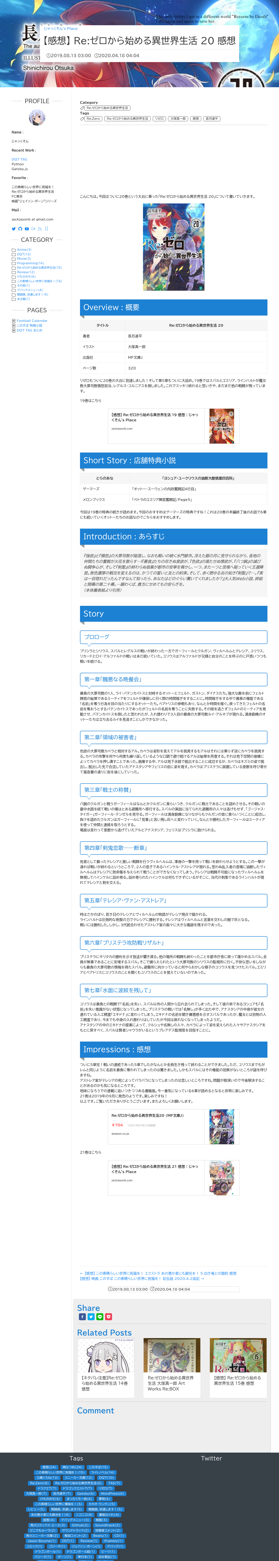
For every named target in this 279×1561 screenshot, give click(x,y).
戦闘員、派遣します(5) (66, 1509)
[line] (99, 1316)
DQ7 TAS (19, 159)
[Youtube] (28, 228)
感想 (196, 118)
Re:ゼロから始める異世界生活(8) (78, 1483)
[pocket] (108, 1316)
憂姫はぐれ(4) (109, 1514)
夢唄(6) (104, 1498)
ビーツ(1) (108, 1551)
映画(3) (101, 1520)
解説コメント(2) (76, 1535)
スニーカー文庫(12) (79, 1477)
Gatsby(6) (86, 1493)
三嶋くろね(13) (47, 1477)
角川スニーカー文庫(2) (42, 1535)
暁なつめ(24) (72, 1467)
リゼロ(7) (105, 1488)
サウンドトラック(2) (75, 1530)
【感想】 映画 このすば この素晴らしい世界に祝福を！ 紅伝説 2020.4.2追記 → (142, 1278)
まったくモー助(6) (79, 1498)
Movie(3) (24, 258)
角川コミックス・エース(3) (48, 1525)
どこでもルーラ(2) (43, 1530)
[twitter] (91, 1316)
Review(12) (26, 272)
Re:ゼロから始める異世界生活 (107, 107)
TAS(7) (114, 1483)
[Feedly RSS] (47, 228)
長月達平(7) (62, 1493)
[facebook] (82, 1316)
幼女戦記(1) (107, 1556)
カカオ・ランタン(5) (102, 1504)
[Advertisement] (172, 159)
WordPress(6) (112, 1493)
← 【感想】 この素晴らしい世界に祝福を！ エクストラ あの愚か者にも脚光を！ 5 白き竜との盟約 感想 (158, 1273)
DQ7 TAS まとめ (29, 330)
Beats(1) (100, 1535)
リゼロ (159, 118)
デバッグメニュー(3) (75, 1520)
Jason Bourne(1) (42, 1540)
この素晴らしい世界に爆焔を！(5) (58, 1504)
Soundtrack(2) (107, 1525)
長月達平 (212, 118)
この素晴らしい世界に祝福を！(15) (60, 1472)
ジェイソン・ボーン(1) (86, 1546)
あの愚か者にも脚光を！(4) (50, 1514)
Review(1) (88, 1540)
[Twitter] (15, 228)
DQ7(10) (106, 1477)
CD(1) (119, 1535)
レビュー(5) (36, 1509)
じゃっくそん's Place (61, 28)
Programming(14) (30, 263)
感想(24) (49, 1467)
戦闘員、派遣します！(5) (105, 1509)
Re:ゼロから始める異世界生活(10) (39, 267)
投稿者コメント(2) (108, 1530)
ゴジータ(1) (57, 1546)
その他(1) (23, 285)
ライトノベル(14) (103, 1472)
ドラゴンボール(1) (47, 1551)
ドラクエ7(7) (47, 1488)
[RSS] (41, 228)
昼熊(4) (48, 1520)
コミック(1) (34, 1546)
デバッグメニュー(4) (30, 290)
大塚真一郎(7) (36, 1493)
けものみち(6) (26, 276)
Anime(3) (24, 249)
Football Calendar (32, 320)
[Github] (21, 228)
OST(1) (68, 1540)
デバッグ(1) (115, 1546)
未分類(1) (23, 299)
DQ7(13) (24, 254)
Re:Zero (93, 118)
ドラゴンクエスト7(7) (77, 1488)
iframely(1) (113, 1540)
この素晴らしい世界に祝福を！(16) (39, 281)
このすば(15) (98, 1467)
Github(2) (80, 1525)
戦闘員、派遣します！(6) (32, 294)
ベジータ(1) (43, 1556)
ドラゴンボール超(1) (81, 1551)
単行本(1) (85, 1556)
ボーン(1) (64, 1556)
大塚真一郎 (178, 118)
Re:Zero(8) (39, 1483)
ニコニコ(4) (84, 1514)
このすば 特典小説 (29, 325)
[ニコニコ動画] (34, 228)
